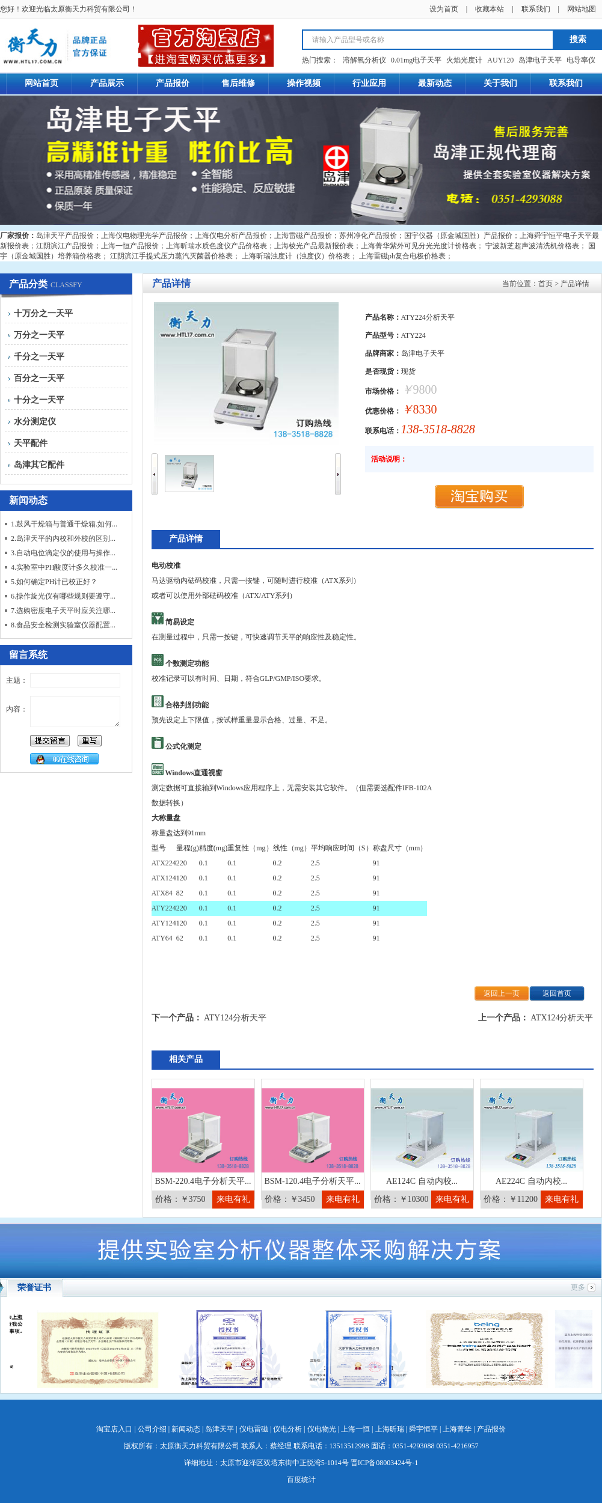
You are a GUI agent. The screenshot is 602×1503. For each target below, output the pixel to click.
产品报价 (491, 1429)
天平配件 (31, 443)
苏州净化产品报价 (368, 235)
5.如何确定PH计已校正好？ (54, 582)
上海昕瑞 (389, 1429)
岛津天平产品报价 (65, 235)
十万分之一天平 (43, 313)
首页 (545, 283)
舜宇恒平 (423, 1429)
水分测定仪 (35, 421)
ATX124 (164, 878)
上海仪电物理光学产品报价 (144, 235)
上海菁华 (457, 1429)
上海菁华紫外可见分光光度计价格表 (418, 246)
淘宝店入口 (114, 1429)
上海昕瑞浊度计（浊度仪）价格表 (296, 256)
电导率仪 (581, 60)
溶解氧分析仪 (364, 60)
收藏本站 (489, 9)
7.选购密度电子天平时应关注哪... (63, 610)
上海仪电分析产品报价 (231, 235)
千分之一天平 (39, 356)
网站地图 (581, 9)
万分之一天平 (39, 335)
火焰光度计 (464, 60)
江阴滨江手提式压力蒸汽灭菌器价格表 (171, 256)
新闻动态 (185, 1429)
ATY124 (164, 923)
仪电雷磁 (253, 1429)
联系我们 (535, 9)
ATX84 (162, 893)
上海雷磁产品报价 (303, 235)
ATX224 (164, 863)
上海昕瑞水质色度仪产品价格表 (216, 246)
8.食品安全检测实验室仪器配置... (63, 625)
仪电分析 (287, 1429)
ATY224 (164, 908)
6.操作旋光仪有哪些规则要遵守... (63, 596)
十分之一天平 (39, 399)
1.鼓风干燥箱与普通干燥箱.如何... (64, 524)
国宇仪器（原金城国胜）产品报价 (458, 235)
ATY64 (162, 938)
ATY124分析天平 (235, 1017)
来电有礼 (233, 1199)
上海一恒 (355, 1429)
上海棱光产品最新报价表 (314, 246)
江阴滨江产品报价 (65, 246)
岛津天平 (219, 1429)
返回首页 (556, 993)
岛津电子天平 (540, 60)
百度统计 (301, 1479)
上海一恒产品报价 (130, 246)
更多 (578, 1287)
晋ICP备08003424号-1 (385, 1463)
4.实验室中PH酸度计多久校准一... (64, 567)
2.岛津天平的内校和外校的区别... (63, 538)
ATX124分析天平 (561, 1017)
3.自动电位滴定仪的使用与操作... (63, 553)
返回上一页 (502, 993)
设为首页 (443, 9)
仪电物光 (321, 1429)
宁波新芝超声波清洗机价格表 (532, 246)
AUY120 (500, 60)
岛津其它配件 (39, 464)
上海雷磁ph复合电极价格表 (402, 256)
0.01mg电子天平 (416, 60)
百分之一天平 (39, 378)
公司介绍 (152, 1429)
